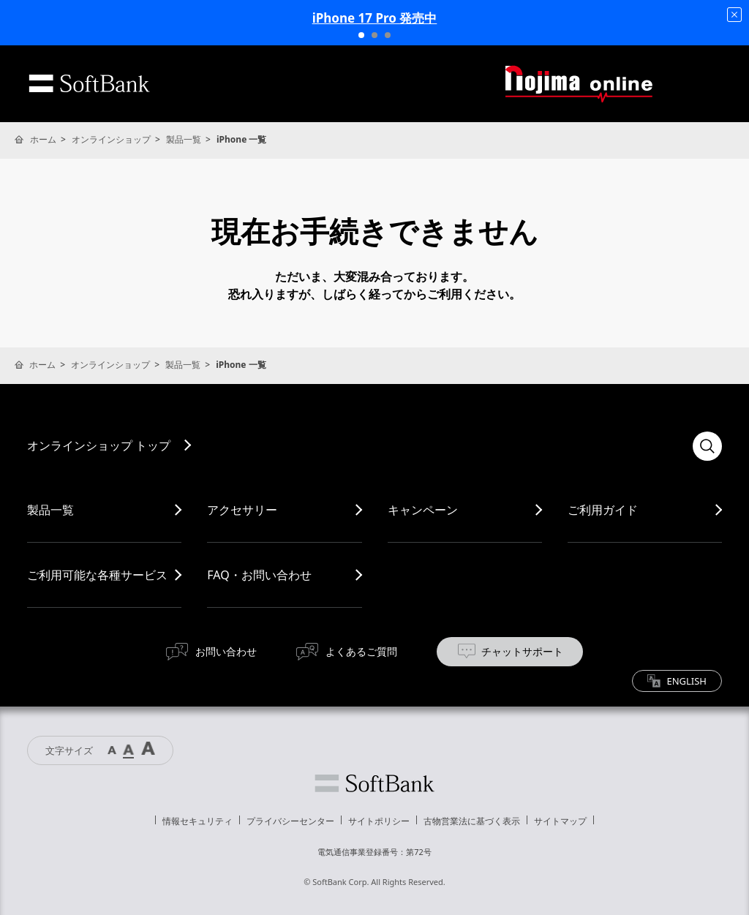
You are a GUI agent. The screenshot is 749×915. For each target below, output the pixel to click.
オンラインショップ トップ (98, 445)
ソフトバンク (374, 783)
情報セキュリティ (197, 821)
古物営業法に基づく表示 (472, 821)
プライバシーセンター (290, 821)
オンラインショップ (111, 139)
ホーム (43, 139)
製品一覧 (183, 139)
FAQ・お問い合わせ (259, 575)
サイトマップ (560, 821)
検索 (707, 446)
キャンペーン (423, 510)
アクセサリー (242, 510)
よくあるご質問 (361, 651)
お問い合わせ (226, 651)
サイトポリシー (379, 821)
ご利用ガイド (603, 510)
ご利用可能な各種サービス (97, 575)
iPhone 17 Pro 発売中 (374, 18)
